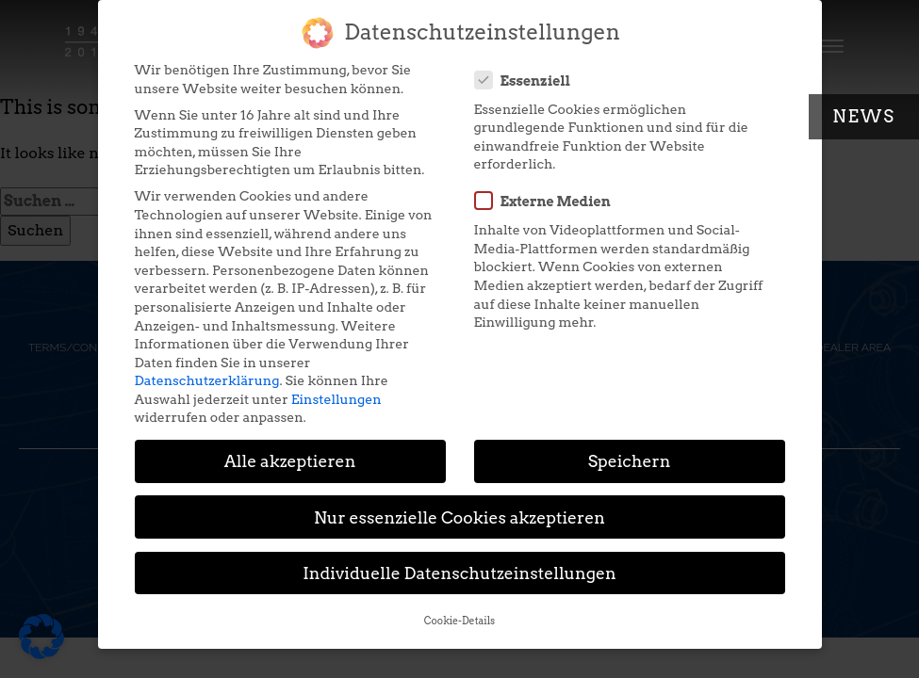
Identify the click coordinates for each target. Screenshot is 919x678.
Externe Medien (548, 192)
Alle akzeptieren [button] (290, 452)
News (863, 116)
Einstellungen (336, 390)
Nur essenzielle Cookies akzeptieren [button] (459, 508)
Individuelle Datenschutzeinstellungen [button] (459, 564)
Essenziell (528, 71)
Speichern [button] (629, 452)
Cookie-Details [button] (459, 612)
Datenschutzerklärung (207, 371)
